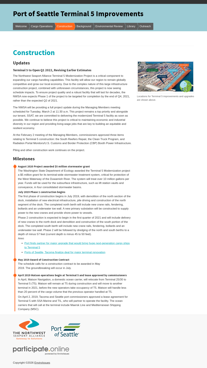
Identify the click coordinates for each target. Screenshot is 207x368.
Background (83, 26)
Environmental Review (109, 26)
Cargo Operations (42, 26)
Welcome (21, 26)
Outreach (145, 26)
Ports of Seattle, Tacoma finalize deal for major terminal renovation (64, 252)
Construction (64, 26)
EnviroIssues (42, 362)
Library (131, 26)
